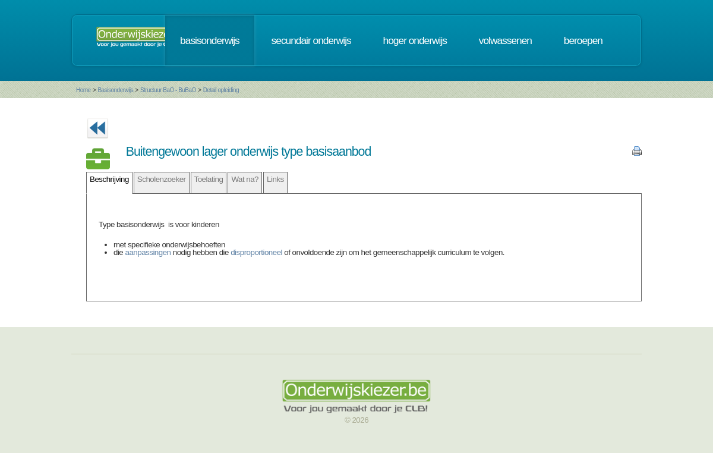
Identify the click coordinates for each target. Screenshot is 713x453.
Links (275, 179)
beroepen (583, 40)
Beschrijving (109, 179)
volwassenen (505, 40)
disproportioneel (256, 252)
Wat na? (244, 179)
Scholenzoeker (161, 179)
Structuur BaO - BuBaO (168, 90)
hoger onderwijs (415, 40)
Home (83, 90)
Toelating (208, 179)
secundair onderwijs (311, 40)
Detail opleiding (221, 90)
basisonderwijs (209, 40)
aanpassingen (148, 252)
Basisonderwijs (115, 90)
